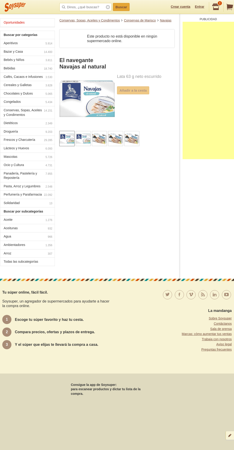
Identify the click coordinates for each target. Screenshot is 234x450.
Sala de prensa (221, 329)
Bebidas (28, 68)
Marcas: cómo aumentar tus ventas (207, 334)
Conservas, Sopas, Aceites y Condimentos (89, 20)
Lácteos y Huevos (28, 148)
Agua (28, 237)
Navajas (166, 20)
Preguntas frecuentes (216, 349)
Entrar (199, 6)
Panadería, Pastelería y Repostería (28, 176)
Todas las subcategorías (21, 261)
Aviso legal (224, 344)
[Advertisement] (208, 90)
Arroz (28, 253)
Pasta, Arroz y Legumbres (28, 186)
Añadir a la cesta (133, 90)
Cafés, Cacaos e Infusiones (28, 77)
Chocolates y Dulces (28, 94)
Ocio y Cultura (28, 165)
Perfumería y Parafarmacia (28, 195)
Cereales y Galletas (28, 85)
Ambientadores (28, 245)
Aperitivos (28, 43)
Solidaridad (28, 203)
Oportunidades (14, 22)
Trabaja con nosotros (217, 339)
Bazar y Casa (28, 52)
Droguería (28, 132)
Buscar (121, 7)
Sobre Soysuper (220, 318)
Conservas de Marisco (140, 20)
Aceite (28, 220)
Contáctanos (223, 323)
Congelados (28, 102)
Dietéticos (28, 123)
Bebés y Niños (28, 60)
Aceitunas (28, 228)
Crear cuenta (180, 6)
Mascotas (28, 157)
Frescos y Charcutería (28, 140)
